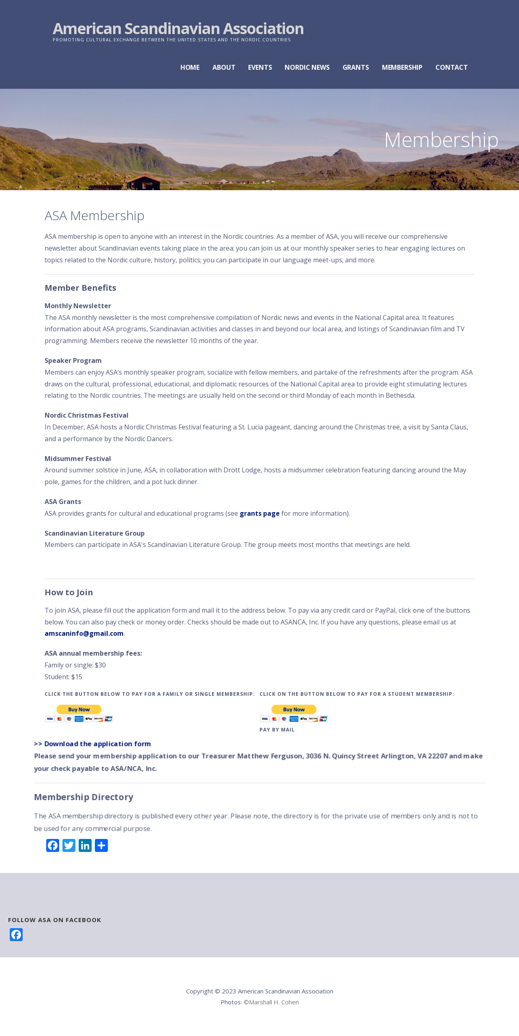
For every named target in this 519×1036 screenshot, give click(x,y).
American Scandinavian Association (178, 28)
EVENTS (260, 67)
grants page (260, 513)
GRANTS (356, 67)
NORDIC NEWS (307, 67)
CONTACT (451, 67)
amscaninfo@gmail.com (84, 633)
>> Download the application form (93, 744)
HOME (189, 67)
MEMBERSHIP (402, 67)
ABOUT (223, 67)
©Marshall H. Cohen (271, 1002)
